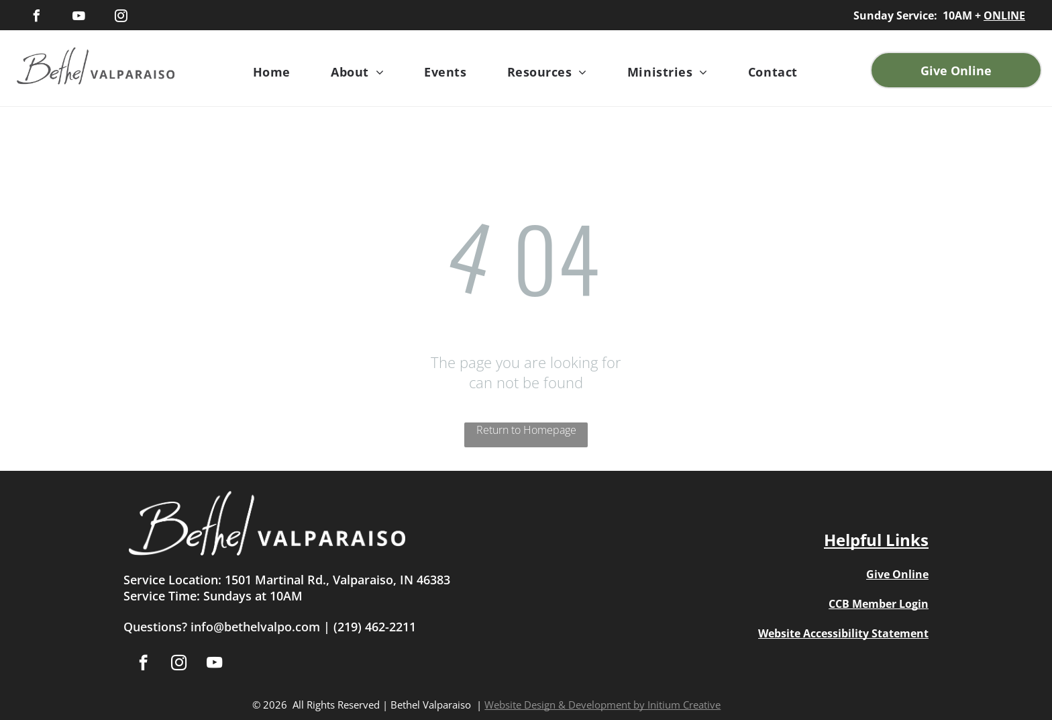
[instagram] (120, 18)
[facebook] (36, 18)
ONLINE (1004, 15)
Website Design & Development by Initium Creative (602, 704)
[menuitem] (272, 72)
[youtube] (78, 18)
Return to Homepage (526, 429)
